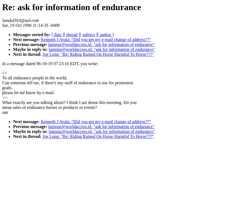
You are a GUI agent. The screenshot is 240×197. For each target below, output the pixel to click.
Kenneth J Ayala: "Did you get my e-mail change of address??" (96, 39)
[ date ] (58, 34)
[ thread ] (72, 34)
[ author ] (105, 34)
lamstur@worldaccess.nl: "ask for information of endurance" (101, 44)
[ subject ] (88, 34)
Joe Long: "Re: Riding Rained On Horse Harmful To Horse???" (98, 54)
